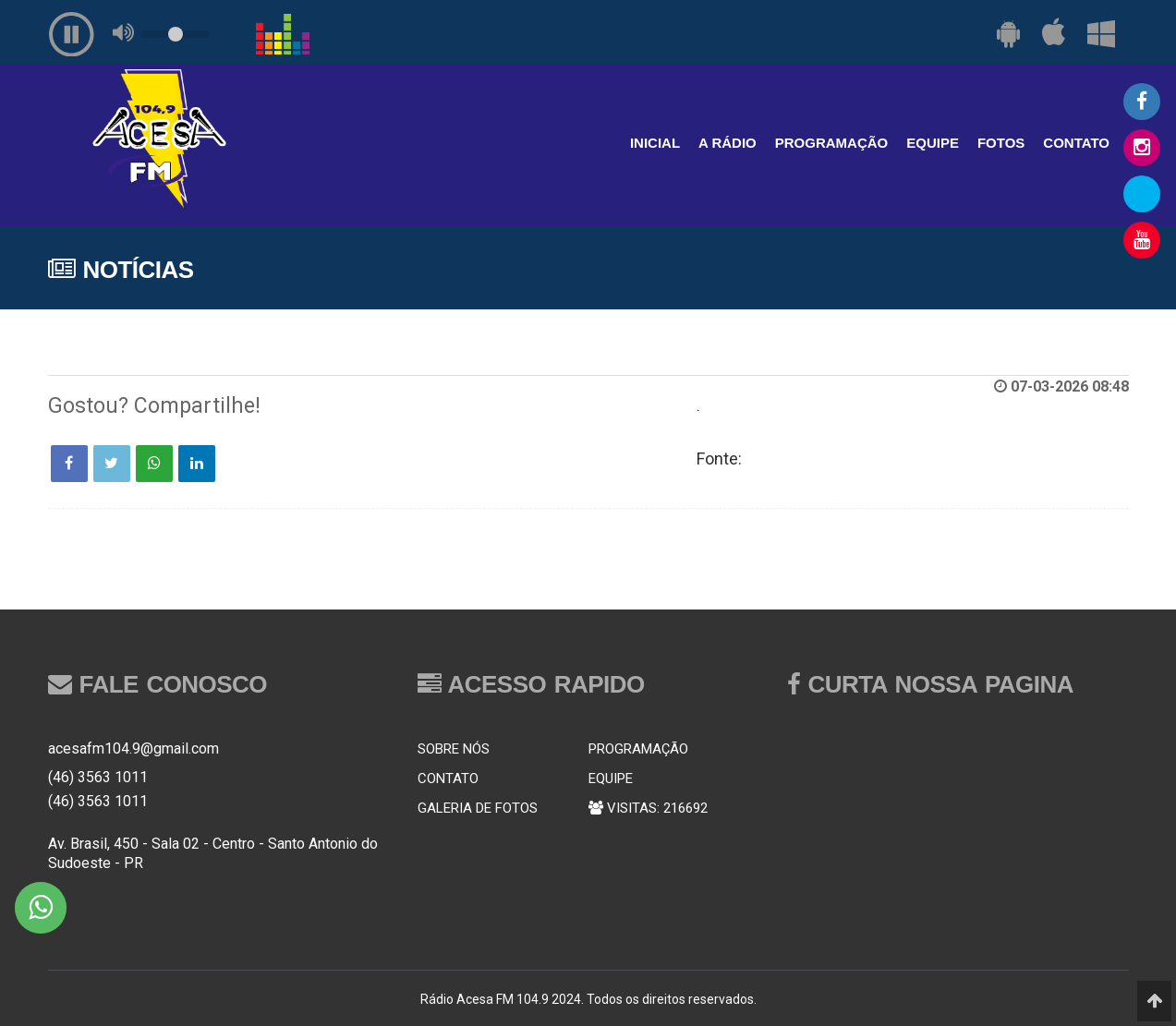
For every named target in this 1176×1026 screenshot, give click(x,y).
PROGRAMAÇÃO (832, 143)
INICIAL (655, 143)
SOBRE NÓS (454, 749)
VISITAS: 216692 (648, 808)
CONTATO (1076, 143)
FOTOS (1000, 143)
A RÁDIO (727, 143)
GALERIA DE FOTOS (478, 808)
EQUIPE (932, 143)
